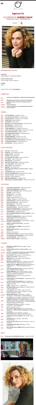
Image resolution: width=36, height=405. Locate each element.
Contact (15, 23)
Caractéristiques (11, 89)
